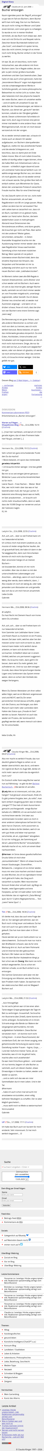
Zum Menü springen (41, 3)
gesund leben (10, 1338)
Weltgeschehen (11, 1377)
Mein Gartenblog (11, 1394)
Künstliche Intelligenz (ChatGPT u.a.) (20, 1342)
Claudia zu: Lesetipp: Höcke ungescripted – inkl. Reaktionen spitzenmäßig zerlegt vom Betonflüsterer (23, 1314)
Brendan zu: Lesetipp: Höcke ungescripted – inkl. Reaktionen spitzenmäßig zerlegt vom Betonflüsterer (23, 1289)
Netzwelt (8, 1369)
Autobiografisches (12, 1334)
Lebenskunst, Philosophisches (17, 1358)
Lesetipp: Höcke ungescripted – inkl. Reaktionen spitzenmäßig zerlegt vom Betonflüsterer (13, 1414)
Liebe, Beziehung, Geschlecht (17, 1361)
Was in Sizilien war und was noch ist (12, 1422)
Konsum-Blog (10, 1346)
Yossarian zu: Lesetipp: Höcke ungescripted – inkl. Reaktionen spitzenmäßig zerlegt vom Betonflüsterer (24, 1280)
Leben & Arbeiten (12, 1353)
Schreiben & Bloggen (13, 1373)
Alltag (6, 1330)
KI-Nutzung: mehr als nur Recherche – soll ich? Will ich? (13, 1437)
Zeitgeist (8, 1381)
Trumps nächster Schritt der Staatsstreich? (12, 1427)
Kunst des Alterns (12, 1398)
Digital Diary (7, 2)
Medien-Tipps (10, 1365)
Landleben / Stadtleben (14, 1350)
